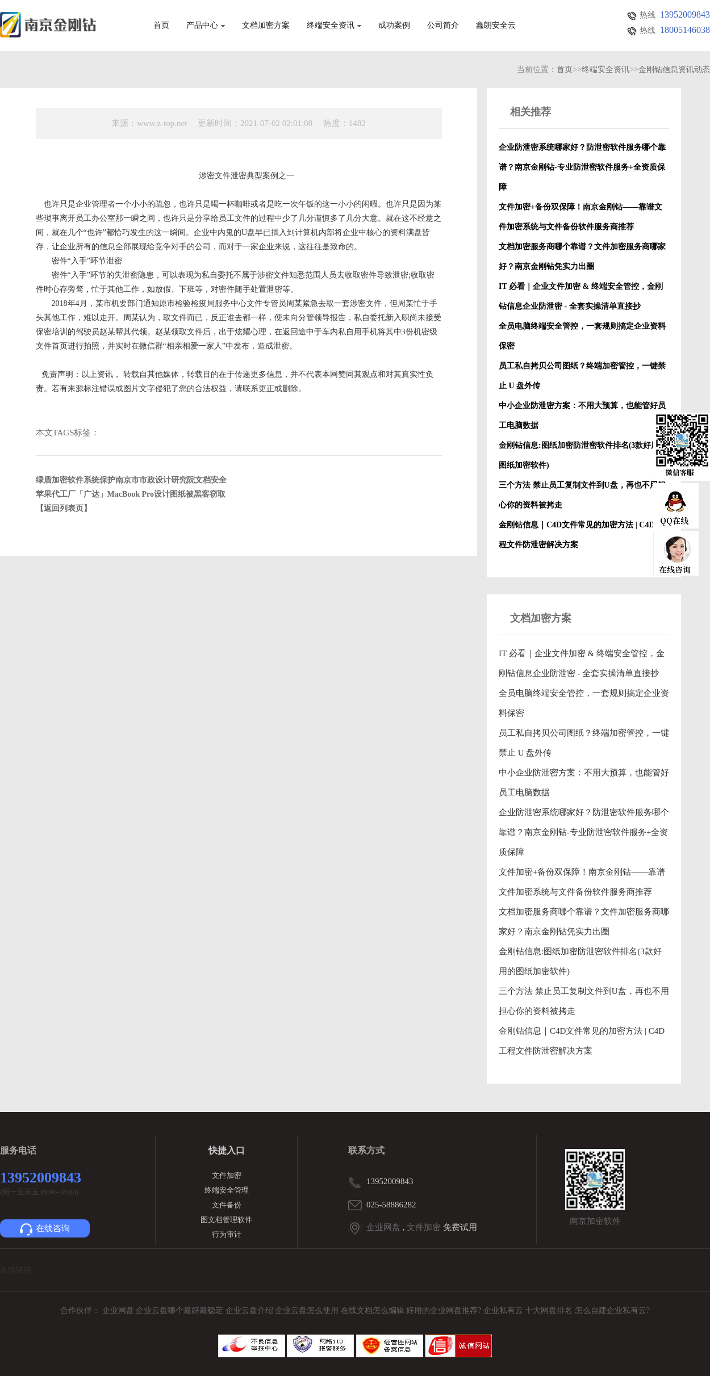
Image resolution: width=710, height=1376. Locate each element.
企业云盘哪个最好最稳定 (180, 1310)
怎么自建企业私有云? (612, 1310)
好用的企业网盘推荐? (444, 1310)
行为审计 (226, 1234)
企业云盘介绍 (250, 1310)
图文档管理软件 (226, 1219)
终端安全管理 (226, 1190)
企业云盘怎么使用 (308, 1310)
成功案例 (394, 26)
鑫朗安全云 (496, 26)
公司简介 (443, 26)
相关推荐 (530, 112)
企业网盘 (383, 1227)
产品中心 (205, 26)
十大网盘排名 (549, 1310)
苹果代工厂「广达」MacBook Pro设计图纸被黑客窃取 (131, 494)
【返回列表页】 (63, 508)
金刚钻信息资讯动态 (674, 69)
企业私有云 (504, 1310)
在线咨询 (45, 1229)
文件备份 (226, 1205)
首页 (161, 26)
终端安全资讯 (334, 26)
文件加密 (226, 1175)
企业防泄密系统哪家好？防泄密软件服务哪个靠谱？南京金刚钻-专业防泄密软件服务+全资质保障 (584, 832)
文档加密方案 (266, 26)
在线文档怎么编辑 (372, 1310)
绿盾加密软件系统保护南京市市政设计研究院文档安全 (131, 480)
